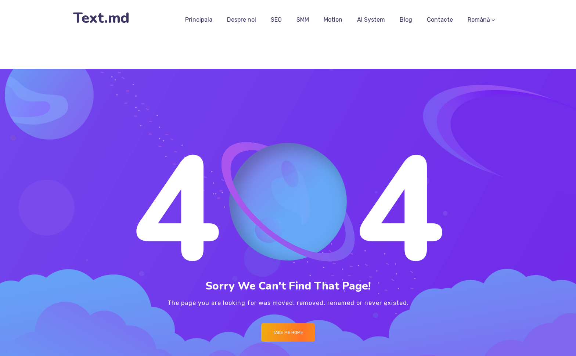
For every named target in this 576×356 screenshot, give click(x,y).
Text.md (101, 18)
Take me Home (288, 332)
